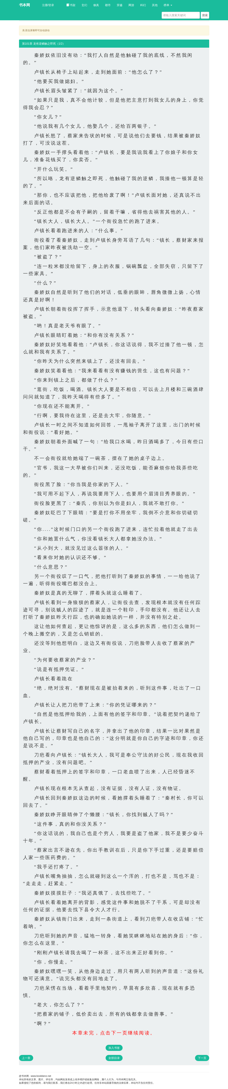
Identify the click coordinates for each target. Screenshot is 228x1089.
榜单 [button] (168, 5)
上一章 (26, 1058)
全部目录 (114, 1058)
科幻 (143, 5)
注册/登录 (48, 5)
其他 (155, 5)
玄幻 (84, 5)
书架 (71, 5)
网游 (131, 5)
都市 (108, 5)
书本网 (24, 5)
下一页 (202, 1058)
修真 (96, 5)
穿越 (119, 5)
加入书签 (114, 1047)
